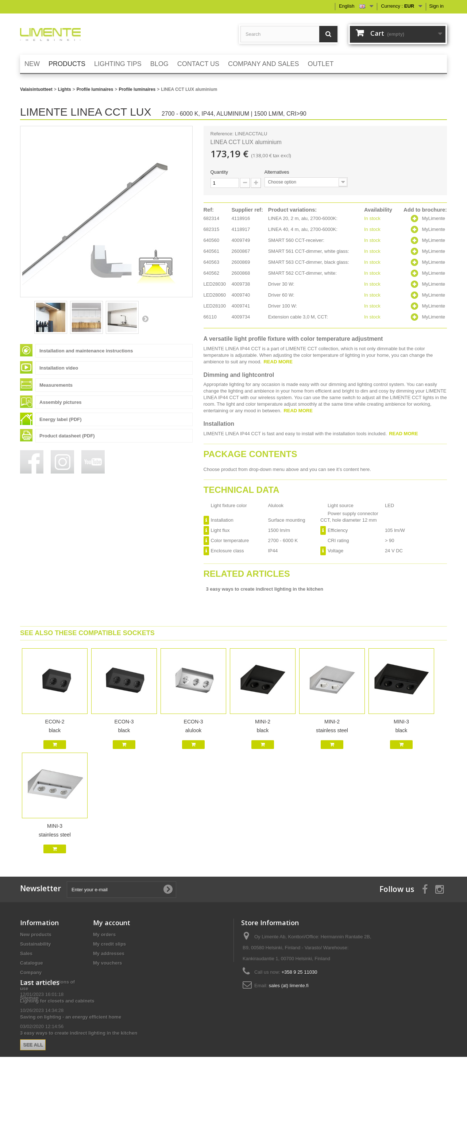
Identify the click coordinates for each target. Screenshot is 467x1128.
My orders (104, 934)
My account (111, 922)
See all (106, 1079)
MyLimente (433, 218)
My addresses (108, 953)
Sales (26, 953)
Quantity (219, 172)
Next (145, 318)
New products (35, 934)
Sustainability (35, 944)
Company (31, 972)
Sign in (436, 6)
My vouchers (107, 963)
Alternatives (278, 172)
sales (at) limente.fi (289, 985)
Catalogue (31, 963)
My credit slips (109, 944)
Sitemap (29, 998)
